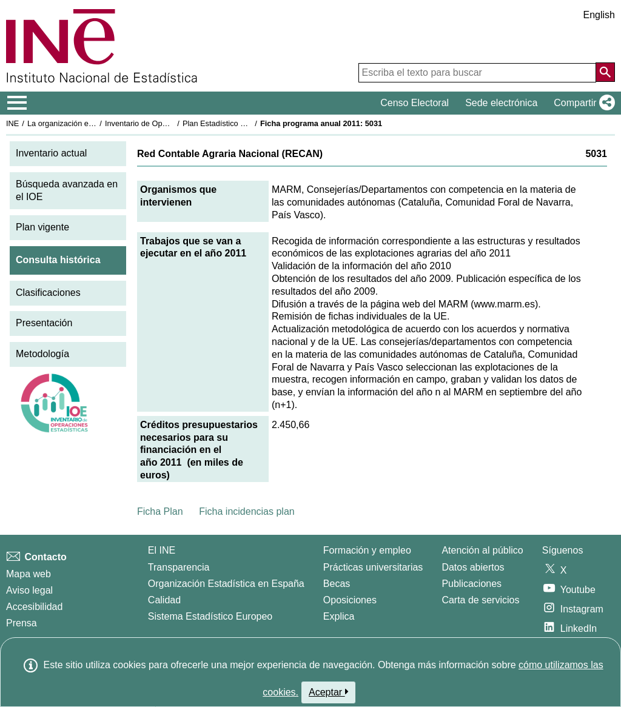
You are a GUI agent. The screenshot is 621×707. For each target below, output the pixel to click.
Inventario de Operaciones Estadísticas (172, 123)
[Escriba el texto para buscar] (477, 72)
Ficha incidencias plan (246, 511)
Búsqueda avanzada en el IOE (67, 190)
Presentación (44, 323)
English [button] (599, 15)
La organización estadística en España (94, 123)
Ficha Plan (160, 511)
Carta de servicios (480, 600)
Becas (336, 583)
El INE (161, 550)
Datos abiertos (472, 567)
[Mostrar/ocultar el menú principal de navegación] (17, 103)
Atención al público (482, 550)
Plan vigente (42, 227)
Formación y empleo (367, 550)
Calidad (164, 600)
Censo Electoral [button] (414, 103)
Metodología (42, 354)
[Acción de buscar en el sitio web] (605, 72)
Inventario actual (51, 153)
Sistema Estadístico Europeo (210, 616)
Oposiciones (350, 600)
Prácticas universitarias (373, 567)
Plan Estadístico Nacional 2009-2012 (246, 123)
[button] (582, 103)
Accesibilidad (34, 606)
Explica (339, 616)
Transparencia (179, 567)
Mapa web (28, 574)
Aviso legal (29, 590)
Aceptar (328, 691)
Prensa (21, 623)
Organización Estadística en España (226, 583)
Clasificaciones (48, 292)
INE (12, 123)
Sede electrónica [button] (501, 103)
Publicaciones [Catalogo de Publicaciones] (471, 583)
